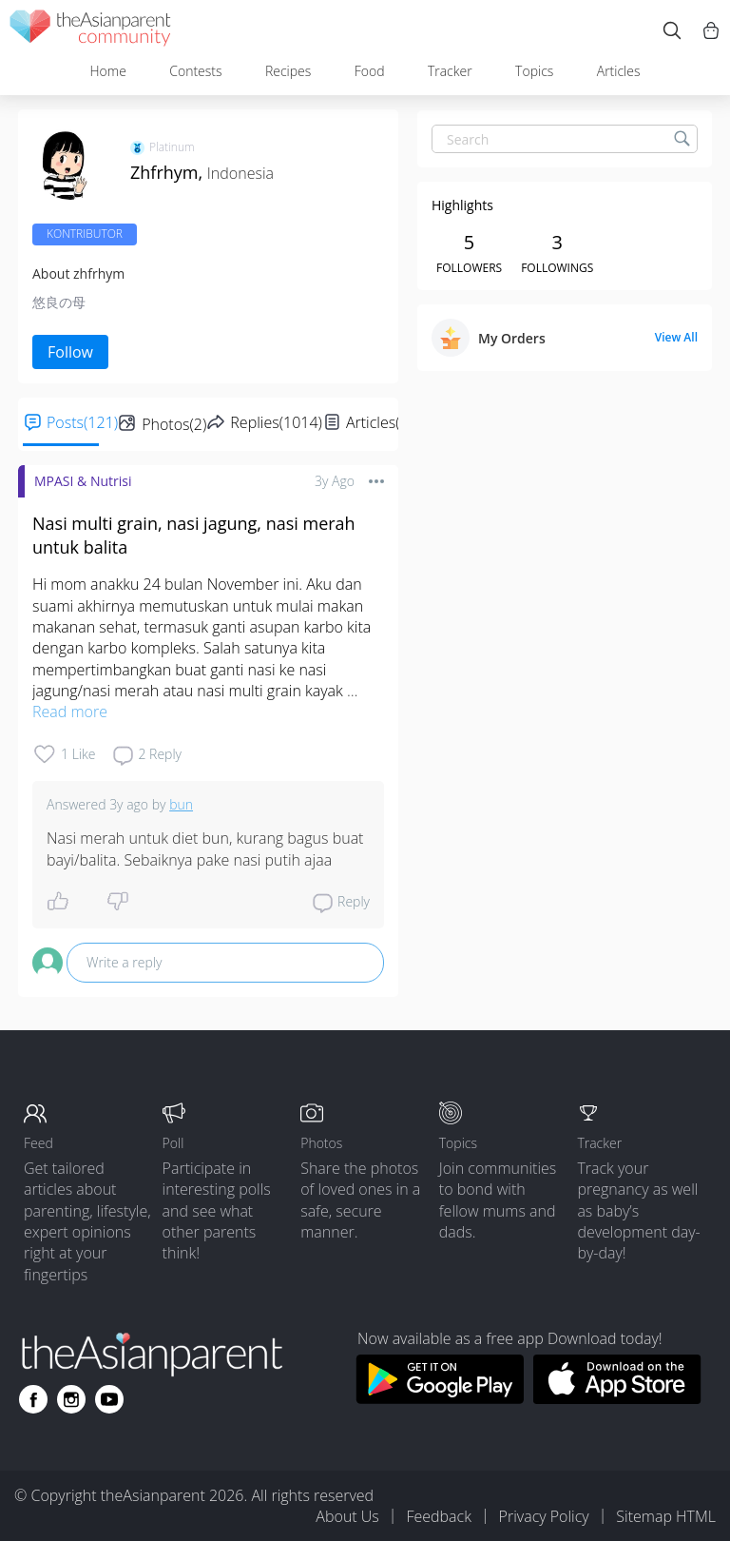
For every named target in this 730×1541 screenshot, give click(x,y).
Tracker (450, 71)
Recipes (288, 71)
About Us (347, 1516)
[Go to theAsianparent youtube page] (109, 1399)
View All (676, 337)
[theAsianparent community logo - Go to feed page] (90, 31)
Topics (534, 71)
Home (107, 71)
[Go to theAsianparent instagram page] (71, 1399)
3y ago (335, 481)
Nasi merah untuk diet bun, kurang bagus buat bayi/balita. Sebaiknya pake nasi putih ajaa (207, 848)
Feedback (438, 1516)
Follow (70, 351)
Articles (619, 71)
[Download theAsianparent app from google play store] (439, 1398)
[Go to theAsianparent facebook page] (33, 1399)
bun (181, 804)
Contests (195, 71)
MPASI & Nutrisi (83, 481)
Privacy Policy (544, 1516)
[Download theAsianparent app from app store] (617, 1398)
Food (370, 71)
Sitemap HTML (666, 1516)
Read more (69, 711)
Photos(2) (174, 424)
